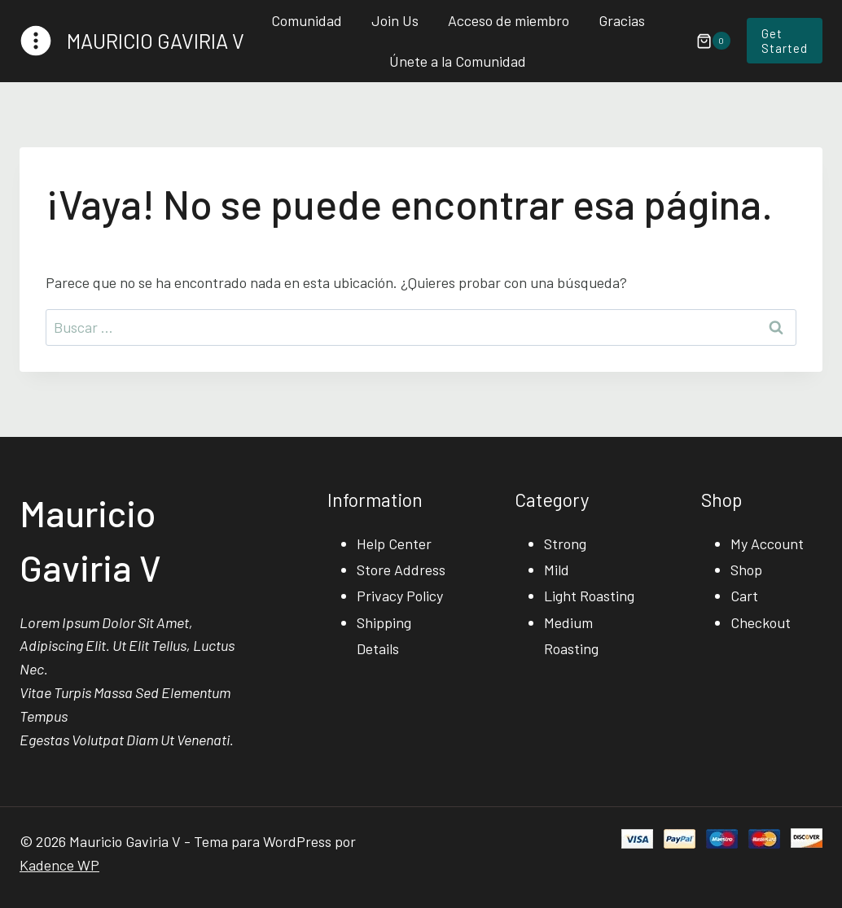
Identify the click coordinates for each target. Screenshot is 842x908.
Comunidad (306, 20)
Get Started (784, 40)
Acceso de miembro (508, 20)
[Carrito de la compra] (705, 41)
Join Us (395, 20)
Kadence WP (59, 865)
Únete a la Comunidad (457, 61)
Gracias (622, 20)
